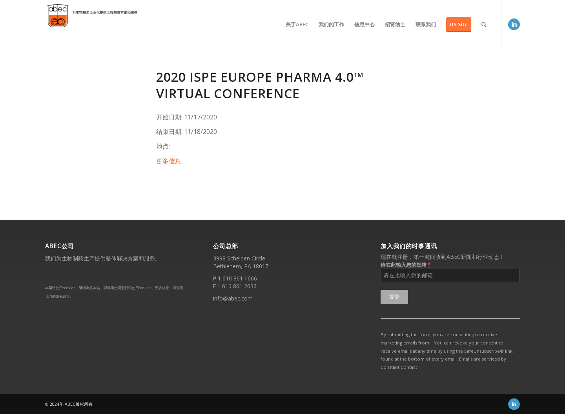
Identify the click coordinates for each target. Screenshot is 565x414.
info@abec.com (233, 298)
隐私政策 (63, 296)
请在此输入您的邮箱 (406, 264)
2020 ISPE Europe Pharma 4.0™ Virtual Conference (260, 85)
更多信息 (168, 161)
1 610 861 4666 (237, 278)
